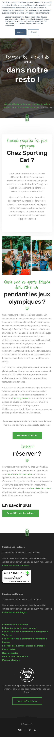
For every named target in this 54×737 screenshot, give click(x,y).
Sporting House (20, 398)
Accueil (7, 104)
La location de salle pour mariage (19, 628)
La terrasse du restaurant (15, 624)
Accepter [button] (20, 32)
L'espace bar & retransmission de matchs (23, 645)
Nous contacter (10, 653)
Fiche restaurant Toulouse (15, 565)
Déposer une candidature (15, 656)
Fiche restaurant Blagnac (15, 612)
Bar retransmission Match (25, 107)
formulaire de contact (40, 488)
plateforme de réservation (20, 474)
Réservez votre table (27, 701)
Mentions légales (11, 660)
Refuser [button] (34, 32)
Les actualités (9, 649)
